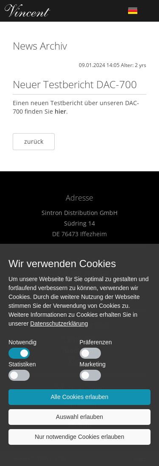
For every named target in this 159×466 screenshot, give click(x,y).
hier (60, 111)
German (133, 11)
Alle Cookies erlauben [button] (79, 396)
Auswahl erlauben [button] (79, 416)
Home (27, 10)
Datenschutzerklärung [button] (59, 323)
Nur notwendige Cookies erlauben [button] (79, 436)
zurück (33, 141)
